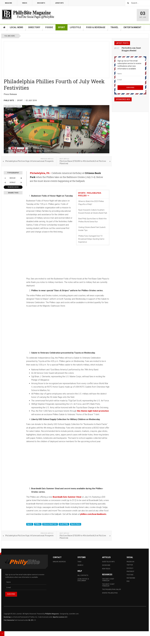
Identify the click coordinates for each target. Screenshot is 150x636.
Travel (115, 28)
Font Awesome (9, 620)
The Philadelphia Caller (111, 589)
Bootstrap (7, 617)
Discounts (41, 3)
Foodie (50, 28)
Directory (35, 28)
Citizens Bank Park (50, 524)
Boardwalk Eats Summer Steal (67, 497)
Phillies (38, 524)
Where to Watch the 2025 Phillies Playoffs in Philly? (91, 202)
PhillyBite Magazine (52, 614)
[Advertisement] (56, 58)
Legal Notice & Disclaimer (83, 580)
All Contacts (83, 575)
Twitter (130, 565)
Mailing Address (59, 562)
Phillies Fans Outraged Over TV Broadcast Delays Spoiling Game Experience (91, 239)
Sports (29, 524)
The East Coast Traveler (108, 580)
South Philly (64, 524)
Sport (61, 27)
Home (4, 27)
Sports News (75, 524)
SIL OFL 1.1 (32, 620)
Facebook (130, 562)
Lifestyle (77, 28)
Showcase (106, 565)
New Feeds (106, 569)
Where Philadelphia (110, 593)
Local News (18, 28)
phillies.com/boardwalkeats (93, 514)
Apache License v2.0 (60, 617)
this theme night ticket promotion (93, 411)
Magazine (8, 3)
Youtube (130, 575)
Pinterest (130, 571)
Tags (79, 562)
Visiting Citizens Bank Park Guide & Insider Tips (91, 228)
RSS (128, 581)
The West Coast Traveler (108, 585)
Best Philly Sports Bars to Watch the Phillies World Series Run (92, 220)
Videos (24, 3)
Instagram (131, 578)
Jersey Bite (59, 3)
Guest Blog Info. (108, 562)
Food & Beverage (97, 28)
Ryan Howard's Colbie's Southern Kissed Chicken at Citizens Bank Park (92, 211)
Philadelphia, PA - (41, 173)
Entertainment (132, 27)
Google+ (130, 568)
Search (80, 565)
